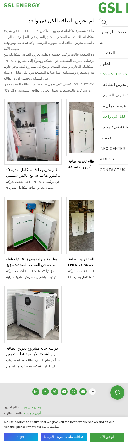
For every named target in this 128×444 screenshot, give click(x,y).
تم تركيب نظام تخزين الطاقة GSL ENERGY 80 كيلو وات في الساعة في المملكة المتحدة (94, 262)
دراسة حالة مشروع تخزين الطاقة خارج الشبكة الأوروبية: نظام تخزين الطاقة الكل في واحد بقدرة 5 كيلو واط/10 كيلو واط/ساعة (32, 352)
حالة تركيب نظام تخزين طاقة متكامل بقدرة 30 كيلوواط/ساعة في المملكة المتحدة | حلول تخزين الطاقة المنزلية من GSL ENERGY (94, 164)
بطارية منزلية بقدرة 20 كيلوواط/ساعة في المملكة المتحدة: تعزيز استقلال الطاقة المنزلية (31, 262)
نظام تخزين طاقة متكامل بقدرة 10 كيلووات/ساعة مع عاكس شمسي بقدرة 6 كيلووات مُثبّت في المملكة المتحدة (33, 173)
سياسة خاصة (51, 427)
